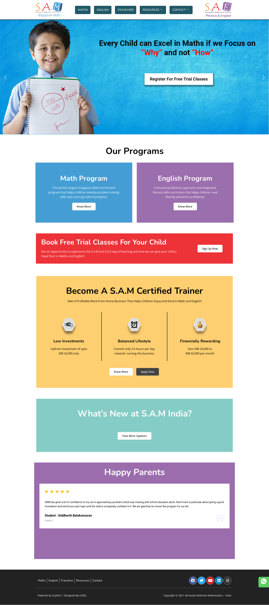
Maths (83, 10)
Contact (180, 10)
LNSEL (83, 595)
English (103, 10)
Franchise (126, 10)
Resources (152, 10)
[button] (134, 77)
